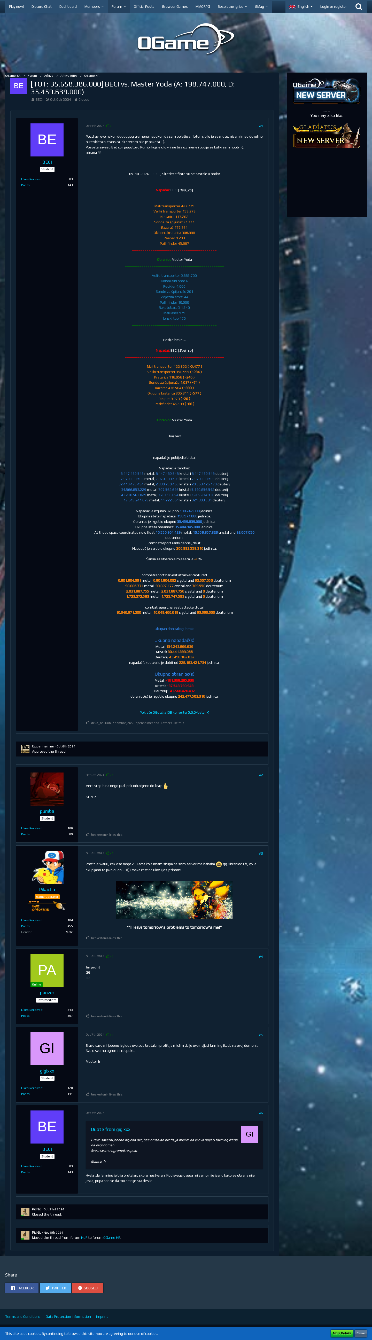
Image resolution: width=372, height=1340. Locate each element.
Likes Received (31, 179)
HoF (84, 1237)
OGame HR (111, 1237)
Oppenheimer (43, 746)
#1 (261, 126)
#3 (261, 853)
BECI (39, 99)
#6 (261, 1113)
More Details (342, 1333)
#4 (261, 957)
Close (361, 1333)
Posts (25, 185)
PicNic (36, 1209)
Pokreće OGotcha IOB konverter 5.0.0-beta (172, 712)
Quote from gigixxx (110, 1129)
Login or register (333, 6)
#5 (261, 1035)
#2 (261, 775)
